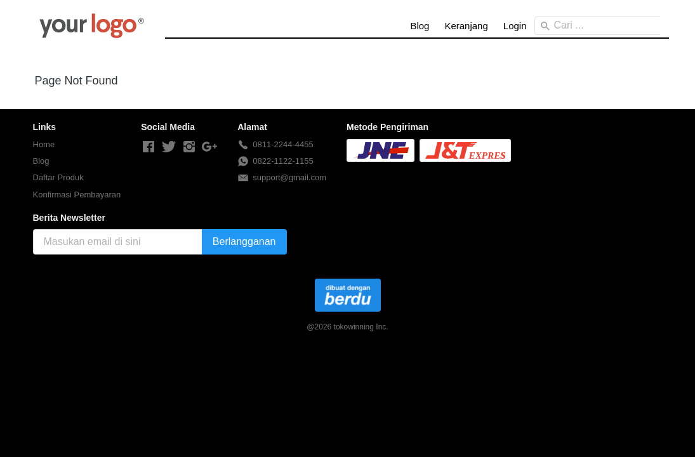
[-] (148, 147)
